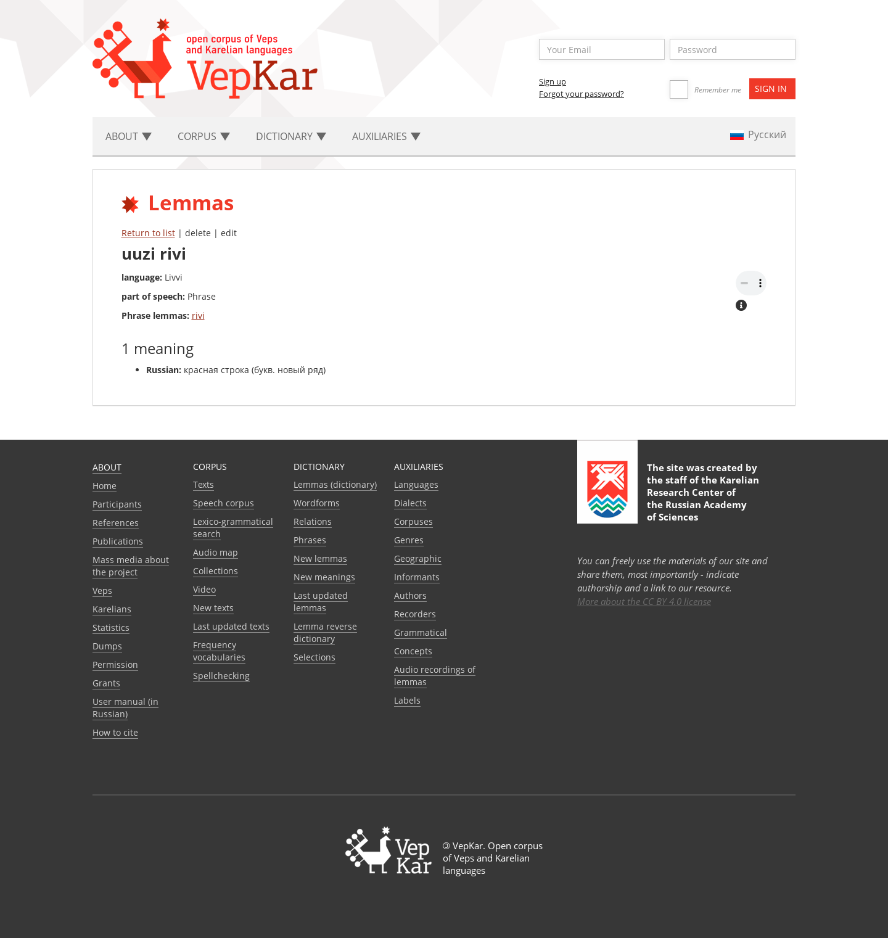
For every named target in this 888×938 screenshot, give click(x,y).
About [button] (128, 136)
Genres (409, 540)
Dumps (107, 646)
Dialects (410, 503)
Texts (203, 484)
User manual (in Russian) (125, 708)
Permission (115, 664)
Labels (407, 700)
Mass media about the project (130, 566)
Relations (313, 521)
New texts (213, 608)
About (106, 467)
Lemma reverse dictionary (325, 632)
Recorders (415, 614)
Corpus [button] (204, 136)
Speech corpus (223, 503)
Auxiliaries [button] (386, 136)
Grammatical (420, 632)
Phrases (310, 540)
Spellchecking (221, 675)
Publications (117, 541)
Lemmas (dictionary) (335, 484)
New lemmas (320, 558)
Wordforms (317, 503)
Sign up (552, 81)
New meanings (324, 577)
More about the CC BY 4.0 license (644, 601)
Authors (410, 595)
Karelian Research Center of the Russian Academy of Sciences (703, 498)
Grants (106, 683)
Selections (314, 657)
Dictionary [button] (291, 136)
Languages (416, 484)
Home (104, 486)
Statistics (111, 627)
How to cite (115, 732)
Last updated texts (231, 626)
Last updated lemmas (321, 602)
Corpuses (413, 521)
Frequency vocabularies (219, 651)
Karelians (111, 609)
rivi (198, 315)
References (115, 523)
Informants (417, 577)
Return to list (148, 233)
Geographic (418, 558)
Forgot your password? (581, 93)
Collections (215, 571)
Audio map (215, 552)
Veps (102, 590)
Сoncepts (413, 651)
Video (204, 589)
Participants (117, 504)
